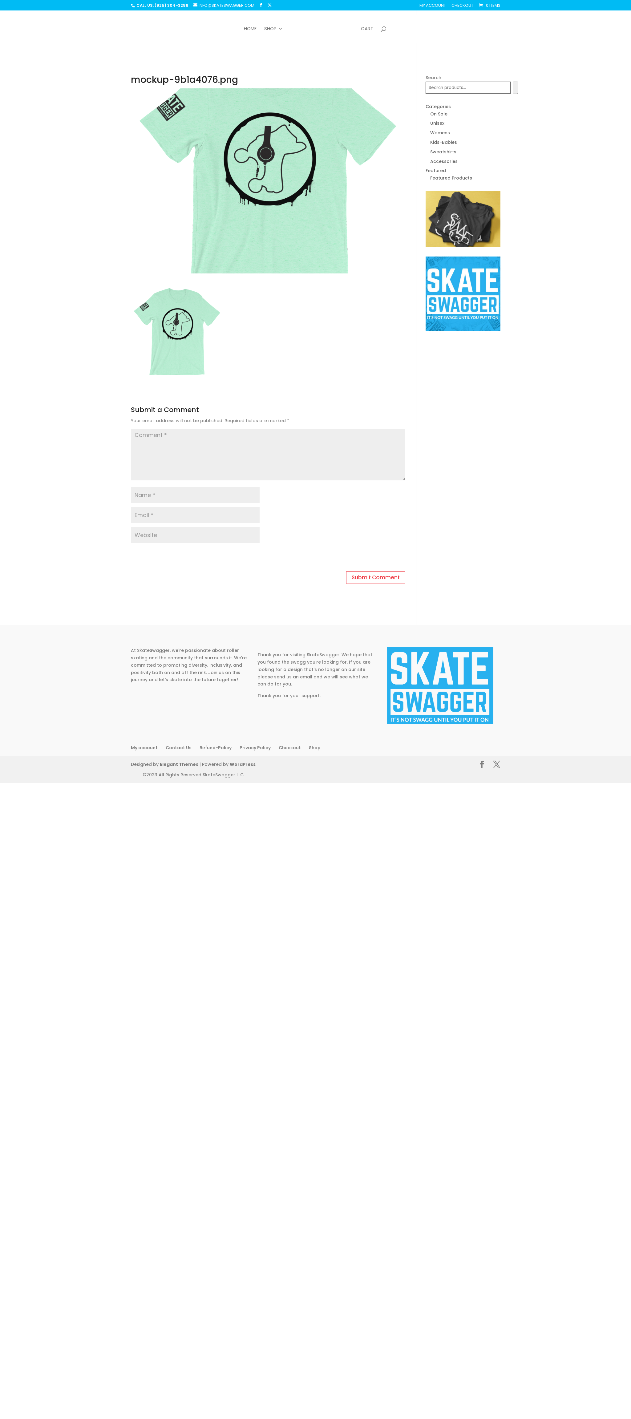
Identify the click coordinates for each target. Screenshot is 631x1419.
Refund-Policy (216, 748)
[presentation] (173, 558)
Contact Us (179, 748)
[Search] (515, 88)
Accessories (444, 161)
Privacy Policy (255, 748)
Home (250, 29)
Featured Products (451, 178)
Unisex (437, 123)
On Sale (438, 114)
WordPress (239, 764)
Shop (270, 29)
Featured (436, 171)
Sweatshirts (443, 152)
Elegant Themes (178, 764)
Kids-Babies (443, 142)
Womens (440, 133)
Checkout (462, 5)
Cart (367, 29)
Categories (438, 106)
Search (433, 78)
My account (432, 5)
